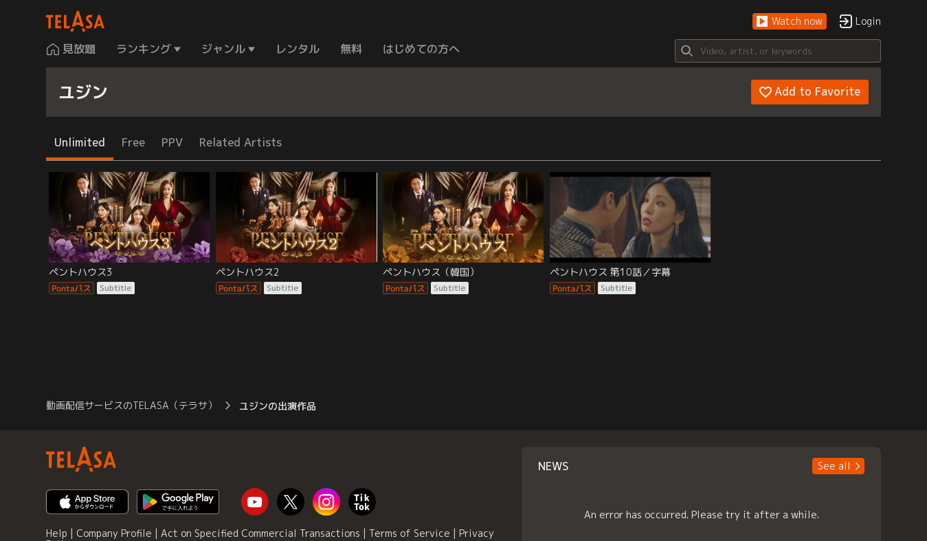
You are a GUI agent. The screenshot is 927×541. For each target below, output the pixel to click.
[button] (789, 21)
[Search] (778, 51)
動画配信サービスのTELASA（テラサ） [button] (131, 405)
